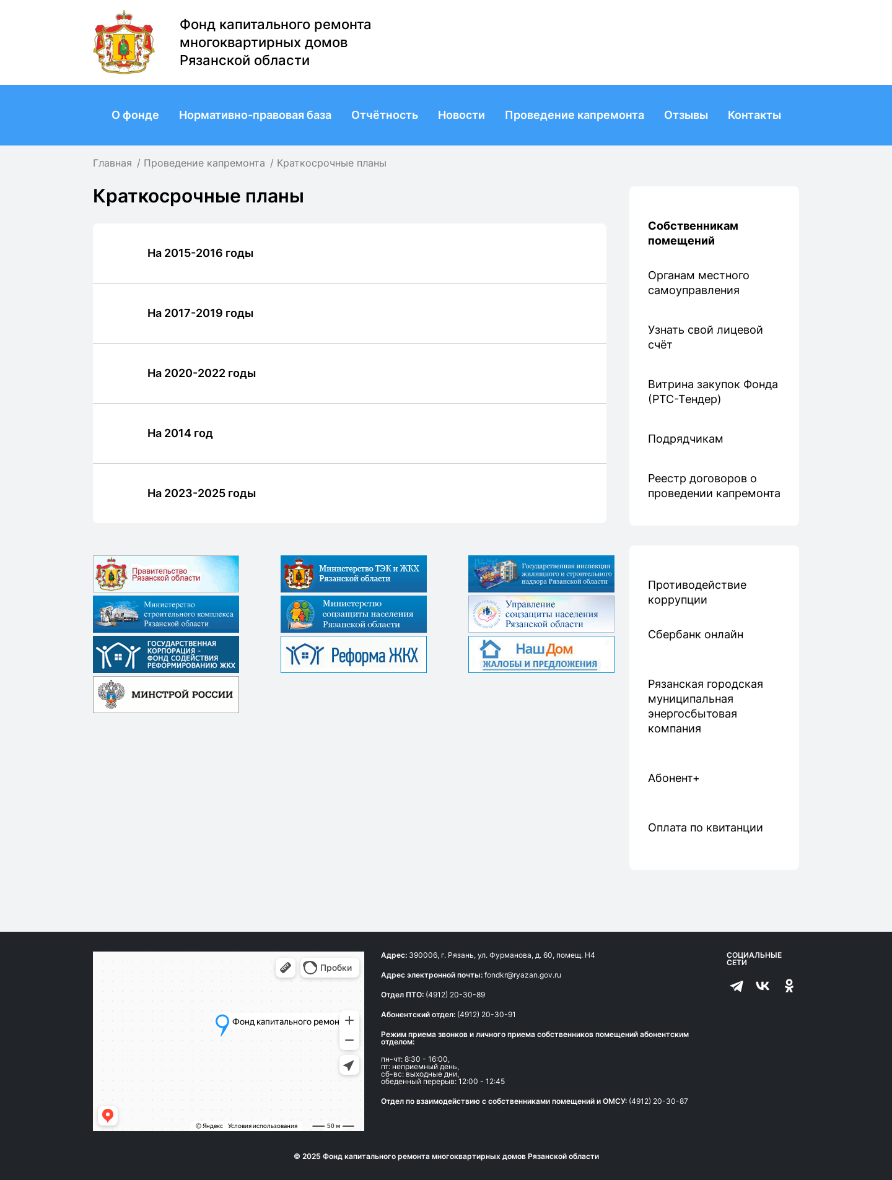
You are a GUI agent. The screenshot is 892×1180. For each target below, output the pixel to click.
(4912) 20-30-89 (455, 994)
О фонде (135, 114)
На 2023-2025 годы (201, 493)
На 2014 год (180, 433)
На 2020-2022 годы (201, 373)
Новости (461, 114)
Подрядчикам (686, 438)
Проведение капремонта (574, 114)
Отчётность (384, 114)
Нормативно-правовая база (255, 114)
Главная (112, 163)
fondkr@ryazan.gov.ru (522, 974)
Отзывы (686, 114)
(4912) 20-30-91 (486, 1014)
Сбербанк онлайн (695, 634)
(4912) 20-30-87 (658, 1101)
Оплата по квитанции (705, 827)
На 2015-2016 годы (200, 252)
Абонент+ (674, 777)
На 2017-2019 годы (200, 312)
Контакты (754, 114)
